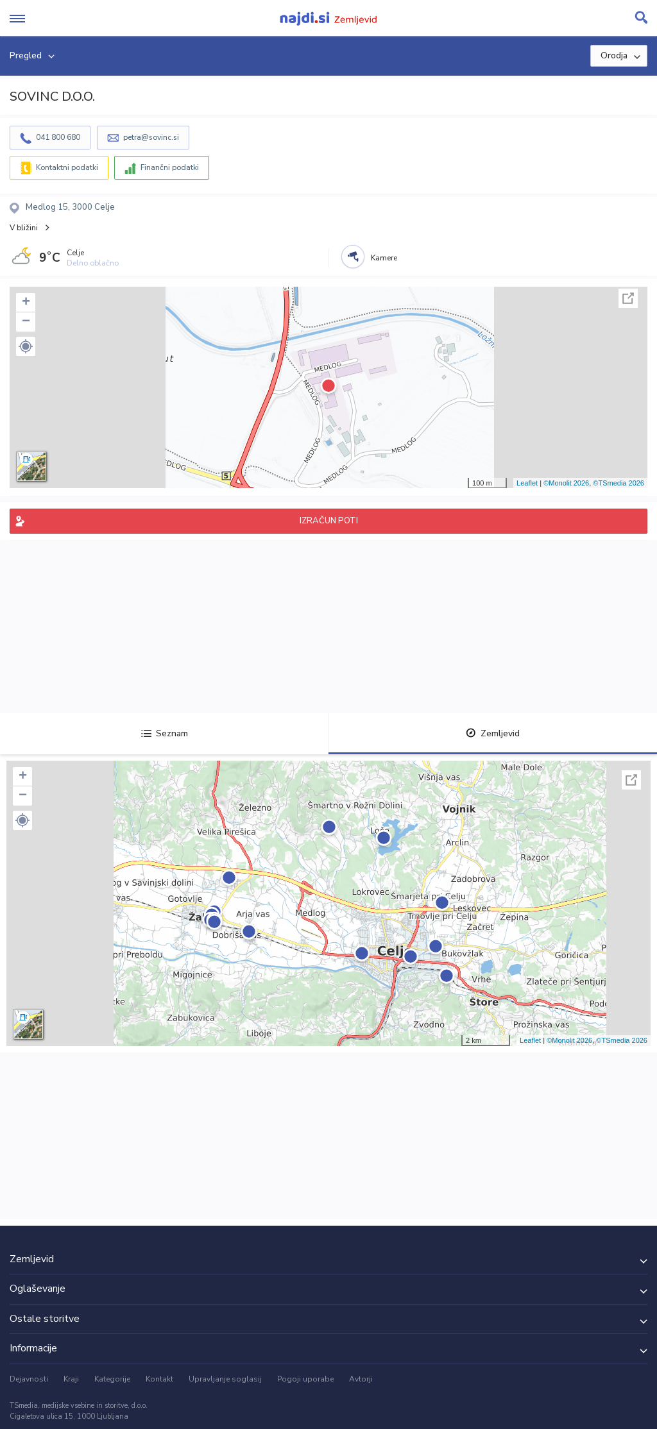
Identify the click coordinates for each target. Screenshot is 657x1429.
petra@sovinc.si (151, 137)
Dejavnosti (29, 1379)
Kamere (384, 258)
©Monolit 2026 (566, 483)
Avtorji (361, 1379)
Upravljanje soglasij (225, 1379)
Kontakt (159, 1379)
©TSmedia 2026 (618, 483)
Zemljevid (493, 733)
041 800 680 (58, 137)
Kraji (71, 1379)
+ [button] (26, 302)
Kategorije (112, 1379)
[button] (25, 346)
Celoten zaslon (628, 298)
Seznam (164, 733)
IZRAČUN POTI (329, 521)
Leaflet (527, 483)
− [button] (26, 322)
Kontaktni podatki (67, 167)
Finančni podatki (170, 167)
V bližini (24, 228)
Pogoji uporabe (305, 1379)
